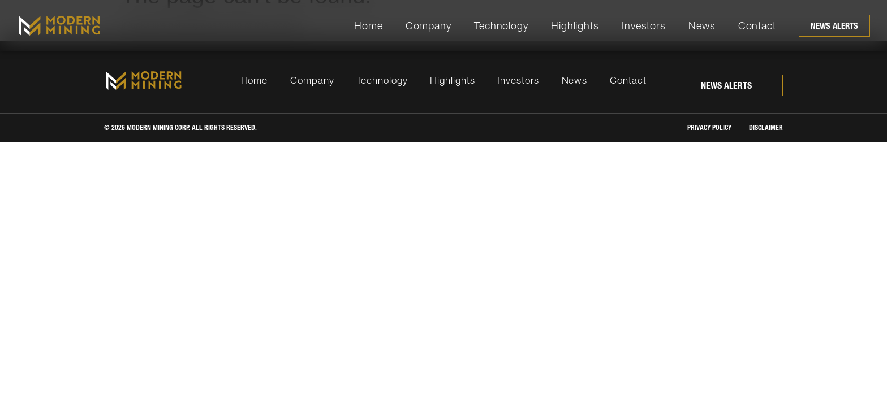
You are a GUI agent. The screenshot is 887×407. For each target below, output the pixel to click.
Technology (501, 25)
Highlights (575, 25)
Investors (644, 25)
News (702, 25)
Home (368, 25)
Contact (757, 25)
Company (428, 25)
